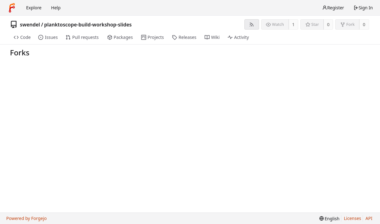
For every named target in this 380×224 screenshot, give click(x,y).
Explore (33, 8)
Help (56, 8)
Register (333, 8)
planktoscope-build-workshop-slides (88, 24)
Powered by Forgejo (26, 218)
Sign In (363, 8)
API (368, 218)
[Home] (12, 7)
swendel (30, 24)
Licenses (352, 218)
